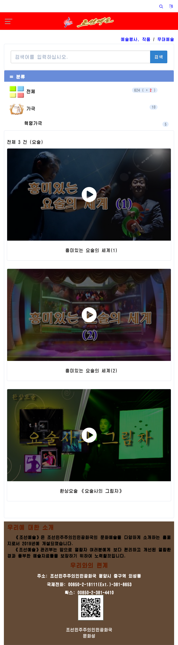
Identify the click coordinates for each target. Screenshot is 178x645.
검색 (158, 56)
